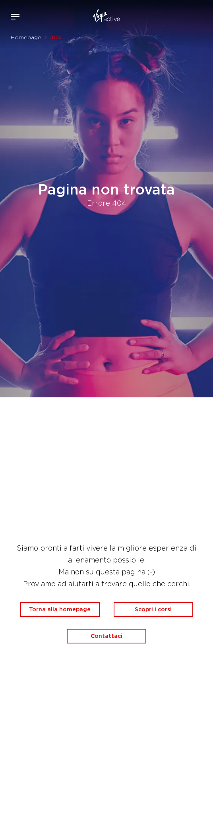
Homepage (26, 37)
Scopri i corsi (153, 609)
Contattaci (106, 636)
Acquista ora (192, 15)
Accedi (180, 17)
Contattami (204, 15)
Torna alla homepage (60, 609)
